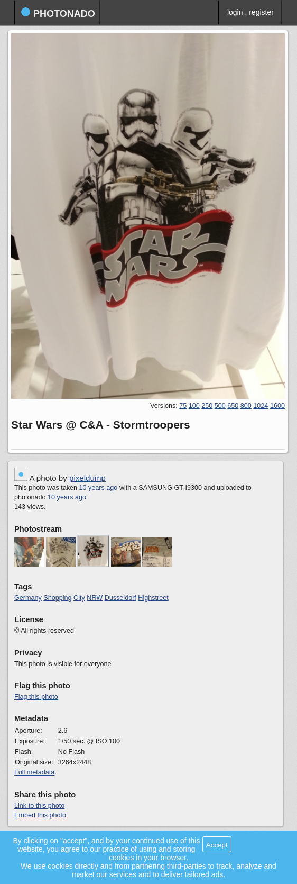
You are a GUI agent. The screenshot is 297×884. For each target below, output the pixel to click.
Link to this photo (39, 805)
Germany (28, 598)
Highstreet (153, 598)
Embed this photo (40, 815)
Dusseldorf (120, 598)
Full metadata (34, 772)
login (235, 12)
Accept (217, 845)
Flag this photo (36, 696)
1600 (277, 405)
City (79, 598)
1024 (260, 405)
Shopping (57, 598)
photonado (58, 13)
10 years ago (98, 487)
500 (220, 405)
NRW (95, 598)
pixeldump (87, 477)
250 (206, 405)
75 (183, 405)
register (261, 12)
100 (194, 405)
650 (232, 405)
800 (246, 405)
